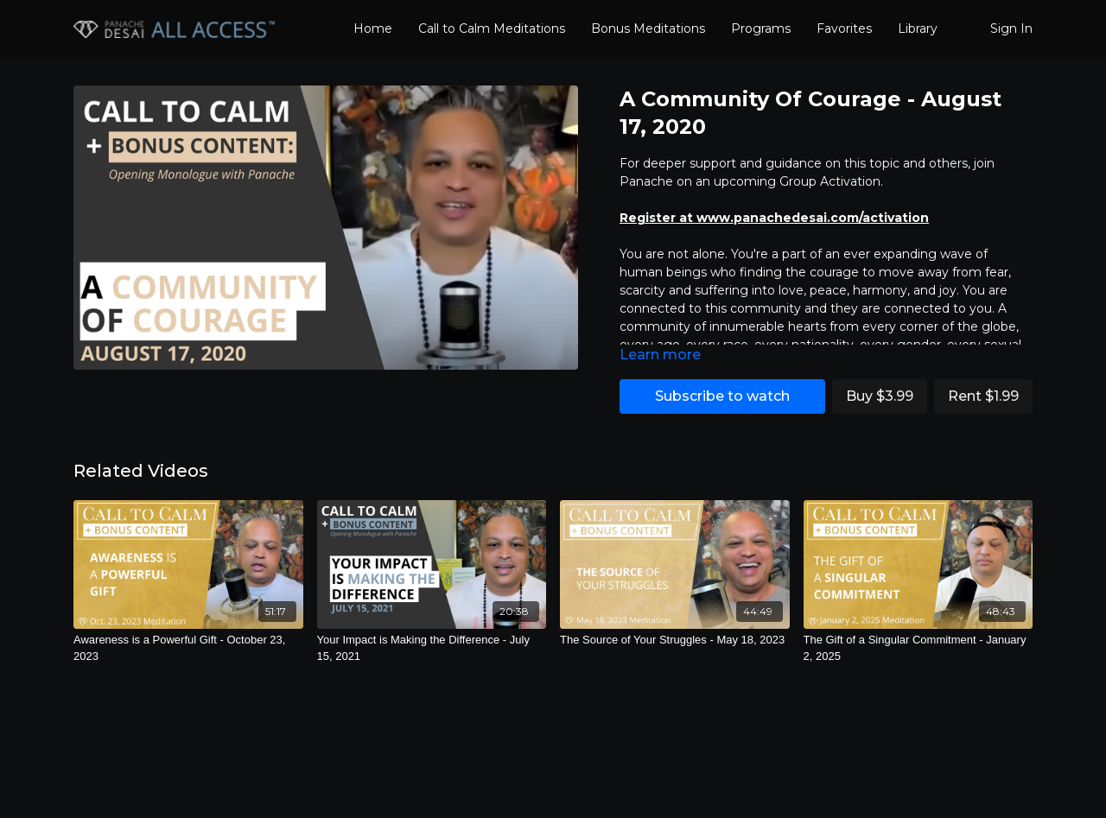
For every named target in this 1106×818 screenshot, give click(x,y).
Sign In (1011, 28)
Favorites (844, 28)
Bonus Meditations (648, 28)
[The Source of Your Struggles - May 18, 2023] (675, 640)
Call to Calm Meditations (491, 28)
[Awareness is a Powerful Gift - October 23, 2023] (188, 648)
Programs (761, 28)
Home (372, 28)
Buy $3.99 (879, 396)
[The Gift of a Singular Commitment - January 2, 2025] (918, 648)
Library (918, 28)
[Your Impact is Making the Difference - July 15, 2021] (432, 648)
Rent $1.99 (983, 396)
